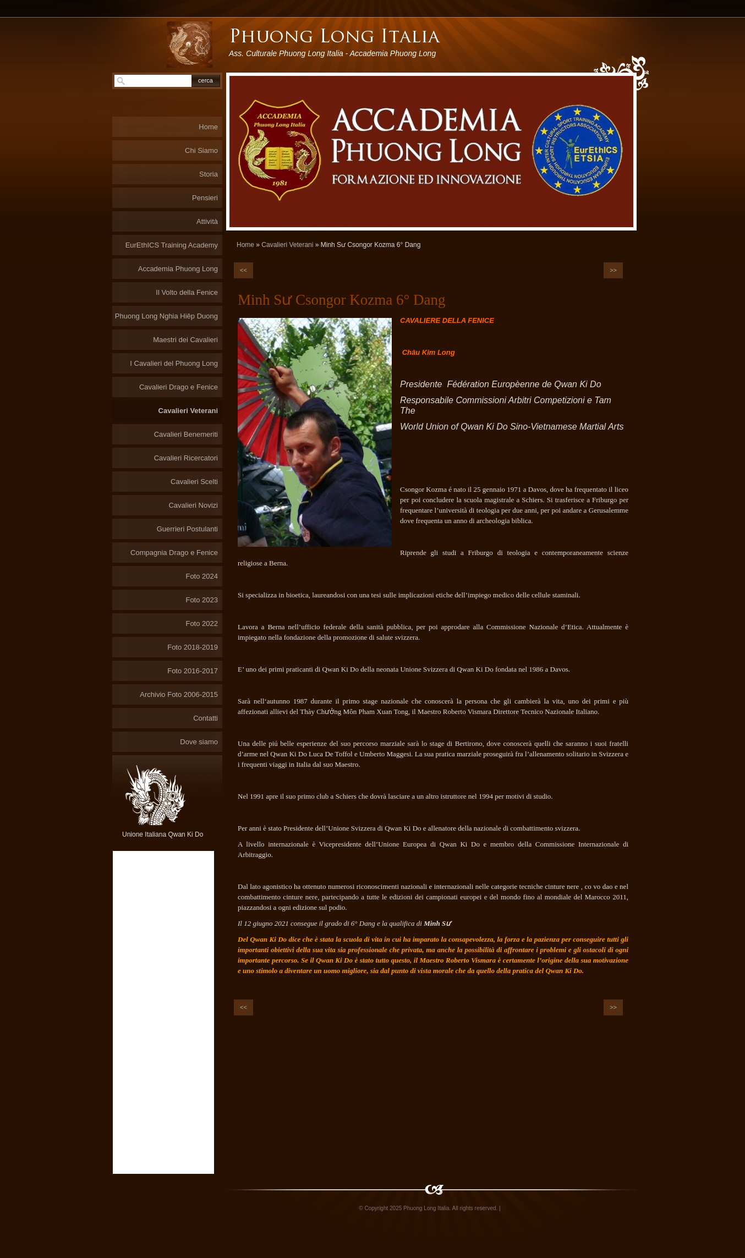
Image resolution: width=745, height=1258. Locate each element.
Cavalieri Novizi (193, 505)
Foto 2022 (201, 623)
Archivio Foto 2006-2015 (179, 694)
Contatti (205, 718)
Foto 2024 (201, 576)
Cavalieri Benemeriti (186, 434)
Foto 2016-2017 (192, 671)
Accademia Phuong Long (178, 269)
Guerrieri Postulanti (187, 529)
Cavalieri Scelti (194, 481)
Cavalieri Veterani (287, 245)
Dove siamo (199, 742)
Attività (207, 221)
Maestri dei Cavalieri (185, 340)
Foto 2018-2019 (192, 647)
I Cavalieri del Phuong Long (174, 363)
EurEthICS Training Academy (171, 245)
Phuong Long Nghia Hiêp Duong (166, 316)
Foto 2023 (201, 600)
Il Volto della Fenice (187, 292)
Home (245, 245)
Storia (208, 174)
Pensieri (205, 198)
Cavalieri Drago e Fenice (178, 387)
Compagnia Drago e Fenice (174, 552)
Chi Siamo (201, 150)
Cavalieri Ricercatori (186, 458)
